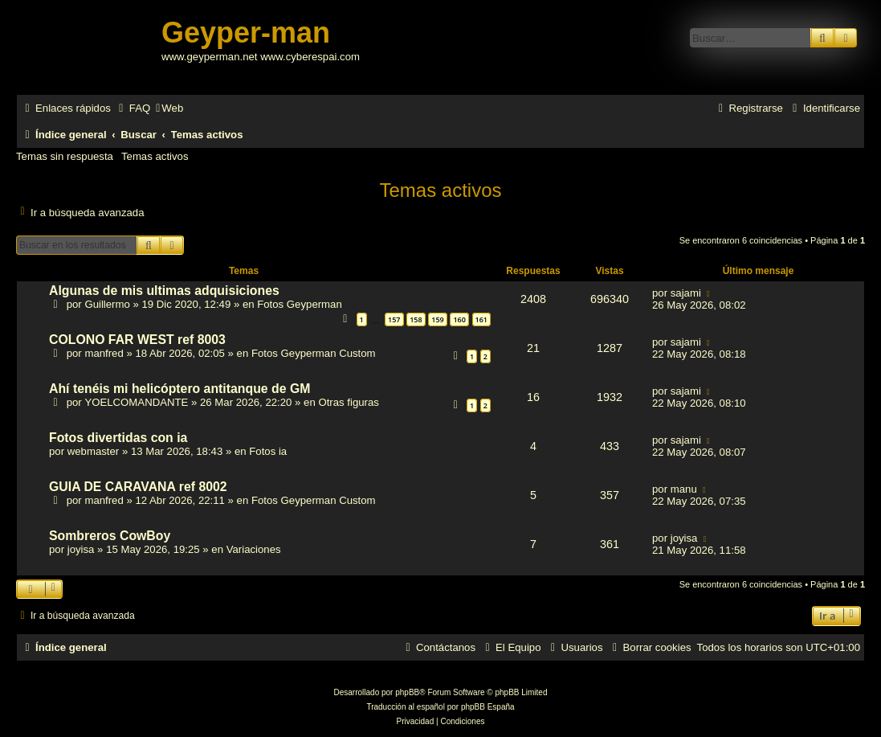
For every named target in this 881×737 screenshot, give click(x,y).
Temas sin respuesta (64, 156)
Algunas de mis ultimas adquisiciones (164, 290)
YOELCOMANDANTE (136, 402)
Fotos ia (268, 451)
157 (394, 319)
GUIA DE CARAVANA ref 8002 (138, 486)
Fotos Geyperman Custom (313, 353)
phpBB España (488, 706)
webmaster (93, 451)
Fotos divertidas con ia (118, 437)
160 (459, 319)
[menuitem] (132, 108)
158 (416, 319)
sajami (686, 293)
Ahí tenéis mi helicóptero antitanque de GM (179, 388)
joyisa (81, 549)
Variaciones (253, 549)
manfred (103, 353)
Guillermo (106, 304)
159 (437, 319)
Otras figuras (348, 402)
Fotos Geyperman (299, 304)
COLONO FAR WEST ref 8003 (137, 339)
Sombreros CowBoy (109, 536)
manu (684, 489)
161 (481, 319)
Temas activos (155, 156)
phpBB (407, 692)
